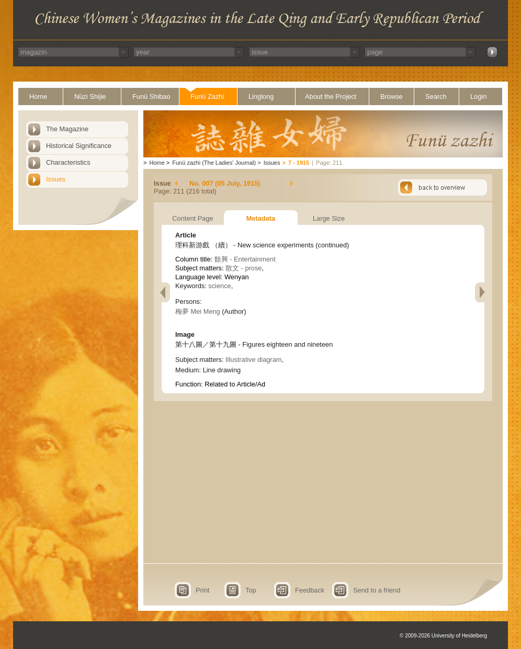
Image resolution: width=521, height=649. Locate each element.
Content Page (192, 218)
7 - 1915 (298, 163)
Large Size (329, 218)
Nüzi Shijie (90, 96)
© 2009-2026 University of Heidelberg (443, 636)
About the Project (330, 96)
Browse (391, 96)
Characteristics (68, 162)
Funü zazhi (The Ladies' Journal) (214, 163)
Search (436, 96)
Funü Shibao (151, 96)
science (219, 286)
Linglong (261, 96)
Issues (55, 179)
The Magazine (67, 129)
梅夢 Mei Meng (197, 311)
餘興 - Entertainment (245, 259)
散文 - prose (243, 268)
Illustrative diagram (253, 359)
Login (478, 96)
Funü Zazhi (207, 96)
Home (38, 96)
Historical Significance (78, 146)
